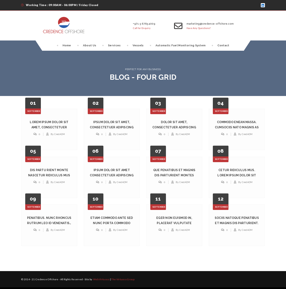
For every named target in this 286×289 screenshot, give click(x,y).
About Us (89, 45)
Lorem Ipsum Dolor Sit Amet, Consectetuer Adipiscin (49, 127)
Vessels (138, 45)
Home (67, 45)
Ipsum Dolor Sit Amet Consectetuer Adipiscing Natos (112, 175)
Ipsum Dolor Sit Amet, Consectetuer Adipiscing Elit (112, 127)
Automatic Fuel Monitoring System (181, 45)
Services (114, 45)
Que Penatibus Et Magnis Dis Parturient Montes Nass (174, 175)
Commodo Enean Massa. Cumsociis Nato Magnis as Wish (237, 127)
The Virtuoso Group (122, 279)
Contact (223, 45)
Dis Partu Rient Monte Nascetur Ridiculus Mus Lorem (49, 175)
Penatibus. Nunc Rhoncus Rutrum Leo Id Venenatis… (49, 220)
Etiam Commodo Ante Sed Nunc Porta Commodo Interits (111, 223)
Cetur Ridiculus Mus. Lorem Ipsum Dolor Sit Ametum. (236, 175)
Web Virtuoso (101, 279)
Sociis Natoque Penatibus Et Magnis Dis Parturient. (237, 220)
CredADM (59, 134)
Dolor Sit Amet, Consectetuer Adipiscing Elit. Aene (174, 127)
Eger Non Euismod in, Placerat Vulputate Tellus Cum (174, 223)
